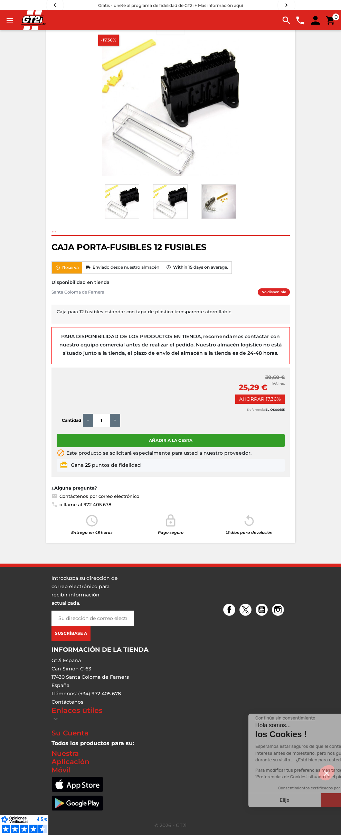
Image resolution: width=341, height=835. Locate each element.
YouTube (263, 610)
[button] (326, 772)
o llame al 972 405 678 (81, 504)
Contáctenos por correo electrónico (95, 496)
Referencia (256, 409)
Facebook (230, 610)
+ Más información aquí (219, 5)
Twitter (246, 610)
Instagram (279, 610)
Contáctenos (67, 702)
